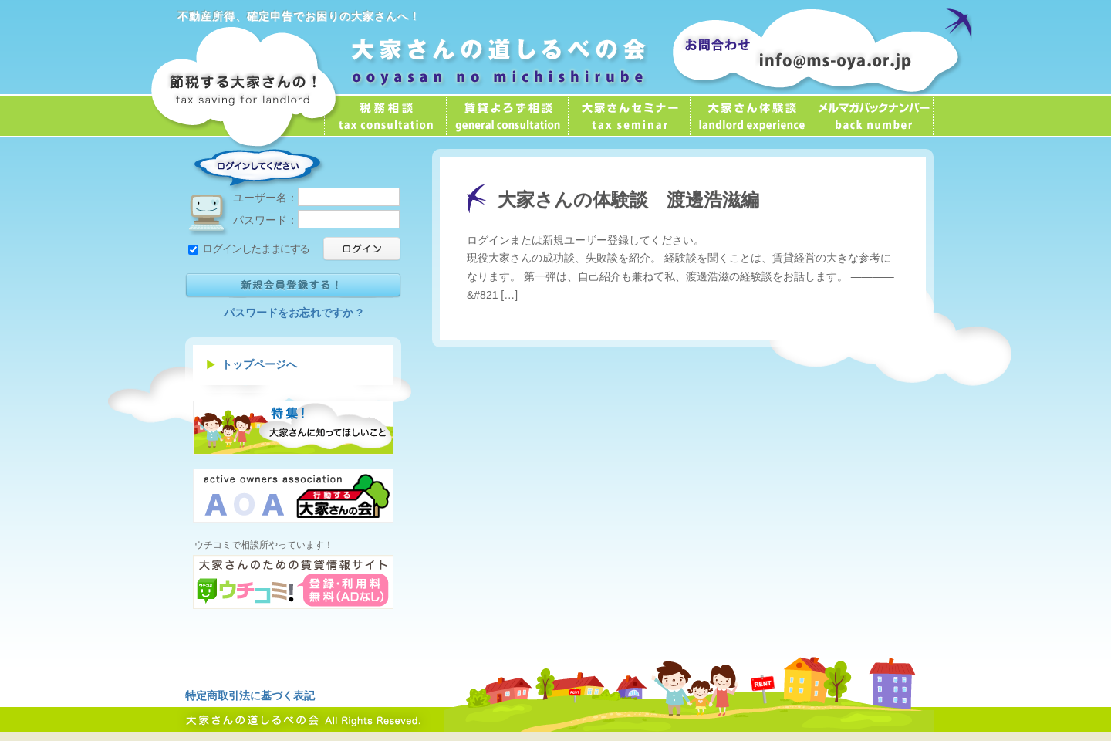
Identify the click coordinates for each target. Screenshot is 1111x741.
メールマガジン (873, 116)
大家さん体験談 (751, 116)
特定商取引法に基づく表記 (250, 695)
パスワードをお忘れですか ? (293, 312)
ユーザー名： (316, 197)
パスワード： (316, 220)
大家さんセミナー (629, 116)
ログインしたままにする (248, 248)
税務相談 (385, 116)
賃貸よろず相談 (507, 116)
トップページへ (259, 364)
